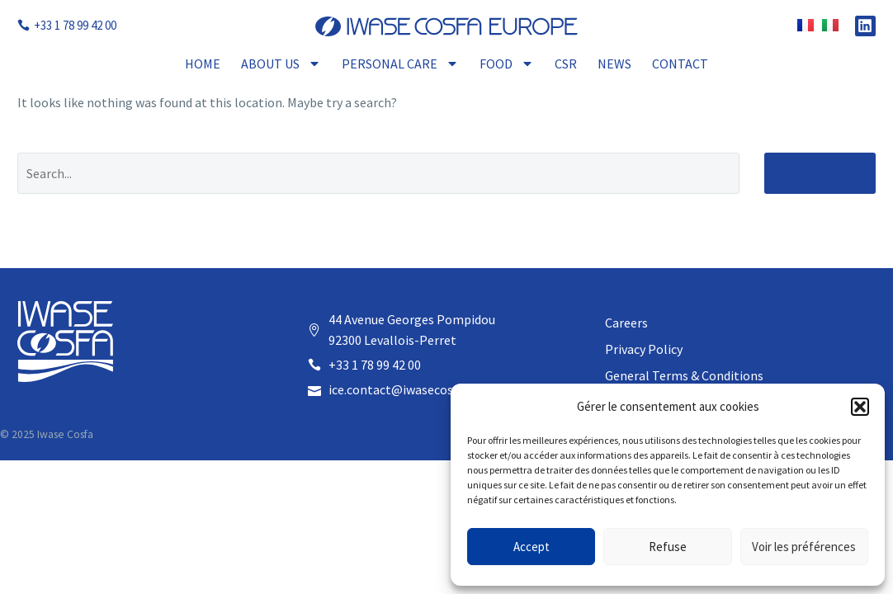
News (614, 63)
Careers (626, 322)
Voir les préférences (804, 546)
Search (820, 172)
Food (507, 63)
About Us (281, 63)
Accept (531, 546)
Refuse (668, 546)
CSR (566, 63)
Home (202, 63)
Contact (680, 63)
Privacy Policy (644, 349)
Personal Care (400, 63)
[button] (860, 406)
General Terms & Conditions (684, 375)
